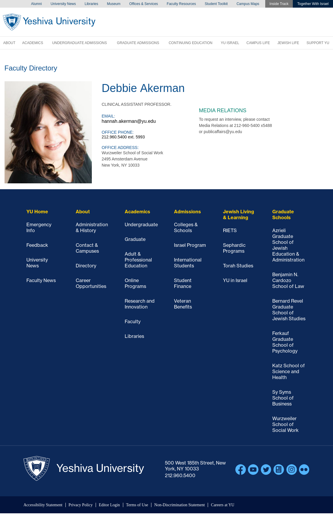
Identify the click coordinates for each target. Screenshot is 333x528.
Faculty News (41, 280)
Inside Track (279, 4)
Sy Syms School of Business (283, 398)
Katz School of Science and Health (288, 371)
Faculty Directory (30, 68)
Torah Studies (238, 266)
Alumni (36, 4)
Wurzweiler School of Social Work (285, 424)
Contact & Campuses (87, 248)
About (9, 43)
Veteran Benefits (183, 304)
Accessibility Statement (42, 505)
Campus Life (258, 43)
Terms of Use (137, 505)
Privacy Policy (81, 505)
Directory (86, 266)
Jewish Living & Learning (238, 214)
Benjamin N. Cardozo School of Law (288, 280)
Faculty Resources (181, 4)
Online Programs (135, 283)
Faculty (133, 321)
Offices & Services (143, 4)
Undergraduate (141, 224)
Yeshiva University (49, 22)
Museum (114, 4)
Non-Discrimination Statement (179, 505)
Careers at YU (222, 505)
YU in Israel (235, 280)
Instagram (291, 469)
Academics (32, 43)
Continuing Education (190, 43)
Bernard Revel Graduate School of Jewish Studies (288, 309)
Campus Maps (247, 4)
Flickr (304, 469)
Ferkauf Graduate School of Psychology (284, 342)
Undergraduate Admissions (79, 43)
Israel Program (190, 245)
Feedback (37, 245)
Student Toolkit (216, 4)
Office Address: (120, 147)
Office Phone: (118, 132)
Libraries (91, 4)
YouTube (253, 469)
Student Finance (183, 283)
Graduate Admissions (138, 43)
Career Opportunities (91, 283)
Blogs (278, 469)
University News (63, 4)
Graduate (135, 239)
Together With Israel (313, 4)
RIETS (230, 230)
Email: (108, 116)
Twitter (266, 469)
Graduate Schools (283, 214)
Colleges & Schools (186, 227)
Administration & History (92, 227)
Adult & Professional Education (138, 260)
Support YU (318, 43)
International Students (188, 263)
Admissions (187, 211)
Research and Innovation (140, 304)
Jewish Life (288, 43)
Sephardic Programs (234, 248)
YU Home (37, 211)
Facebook (240, 469)
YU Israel (230, 43)
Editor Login (109, 505)
